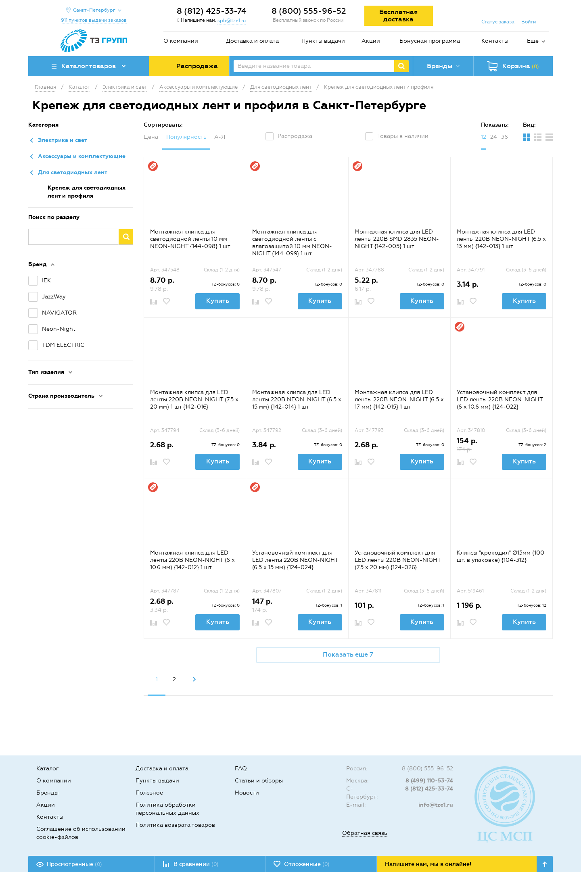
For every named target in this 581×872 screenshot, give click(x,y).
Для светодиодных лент (72, 172)
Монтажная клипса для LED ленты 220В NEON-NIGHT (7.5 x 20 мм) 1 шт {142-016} (194, 399)
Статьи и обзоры (259, 780)
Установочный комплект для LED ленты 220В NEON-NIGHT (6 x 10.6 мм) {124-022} (500, 399)
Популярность (186, 137)
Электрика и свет (62, 140)
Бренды (47, 792)
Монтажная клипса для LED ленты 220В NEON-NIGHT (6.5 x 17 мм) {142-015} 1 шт (399, 399)
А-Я (219, 137)
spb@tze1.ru (231, 20)
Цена (151, 137)
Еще (533, 41)
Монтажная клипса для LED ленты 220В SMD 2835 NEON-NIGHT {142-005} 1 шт (397, 239)
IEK (46, 280)
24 (493, 137)
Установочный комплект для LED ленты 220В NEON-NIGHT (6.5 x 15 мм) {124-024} (295, 560)
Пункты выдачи (323, 41)
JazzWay (54, 296)
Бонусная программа (429, 41)
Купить (217, 301)
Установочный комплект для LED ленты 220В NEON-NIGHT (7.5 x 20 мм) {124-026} (398, 560)
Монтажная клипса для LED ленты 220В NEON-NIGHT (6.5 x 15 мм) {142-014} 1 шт (296, 399)
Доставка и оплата (252, 41)
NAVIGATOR (59, 312)
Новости (247, 792)
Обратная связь (364, 833)
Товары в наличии (402, 136)
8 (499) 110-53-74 (429, 780)
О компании (180, 41)
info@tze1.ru (435, 804)
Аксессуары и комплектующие (81, 156)
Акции (371, 41)
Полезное (149, 792)
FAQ (241, 768)
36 (504, 137)
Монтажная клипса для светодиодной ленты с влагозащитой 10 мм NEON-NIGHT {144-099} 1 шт (292, 242)
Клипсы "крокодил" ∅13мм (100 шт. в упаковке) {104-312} (500, 556)
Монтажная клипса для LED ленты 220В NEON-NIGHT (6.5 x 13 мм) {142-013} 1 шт (501, 239)
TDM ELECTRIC (63, 345)
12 (483, 137)
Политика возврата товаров (175, 825)
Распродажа (295, 136)
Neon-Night (58, 328)
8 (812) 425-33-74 (212, 11)
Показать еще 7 (348, 654)
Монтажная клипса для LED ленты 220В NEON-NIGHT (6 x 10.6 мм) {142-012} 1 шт (192, 560)
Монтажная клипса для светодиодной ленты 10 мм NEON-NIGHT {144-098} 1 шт (190, 239)
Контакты (494, 41)
